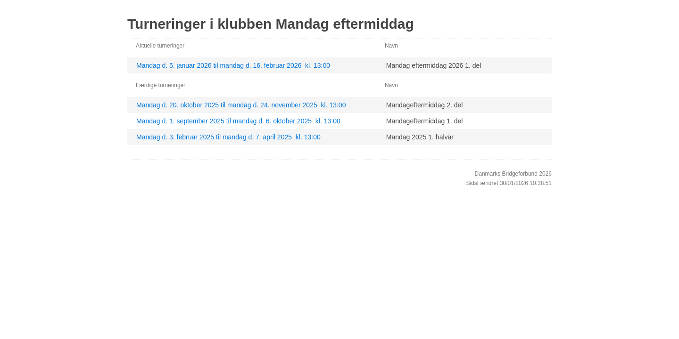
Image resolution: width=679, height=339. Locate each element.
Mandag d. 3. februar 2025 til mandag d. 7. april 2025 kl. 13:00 (228, 137)
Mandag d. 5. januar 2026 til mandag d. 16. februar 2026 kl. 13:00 (233, 65)
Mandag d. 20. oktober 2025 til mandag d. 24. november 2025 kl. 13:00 (241, 105)
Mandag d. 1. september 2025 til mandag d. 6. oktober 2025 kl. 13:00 (238, 121)
